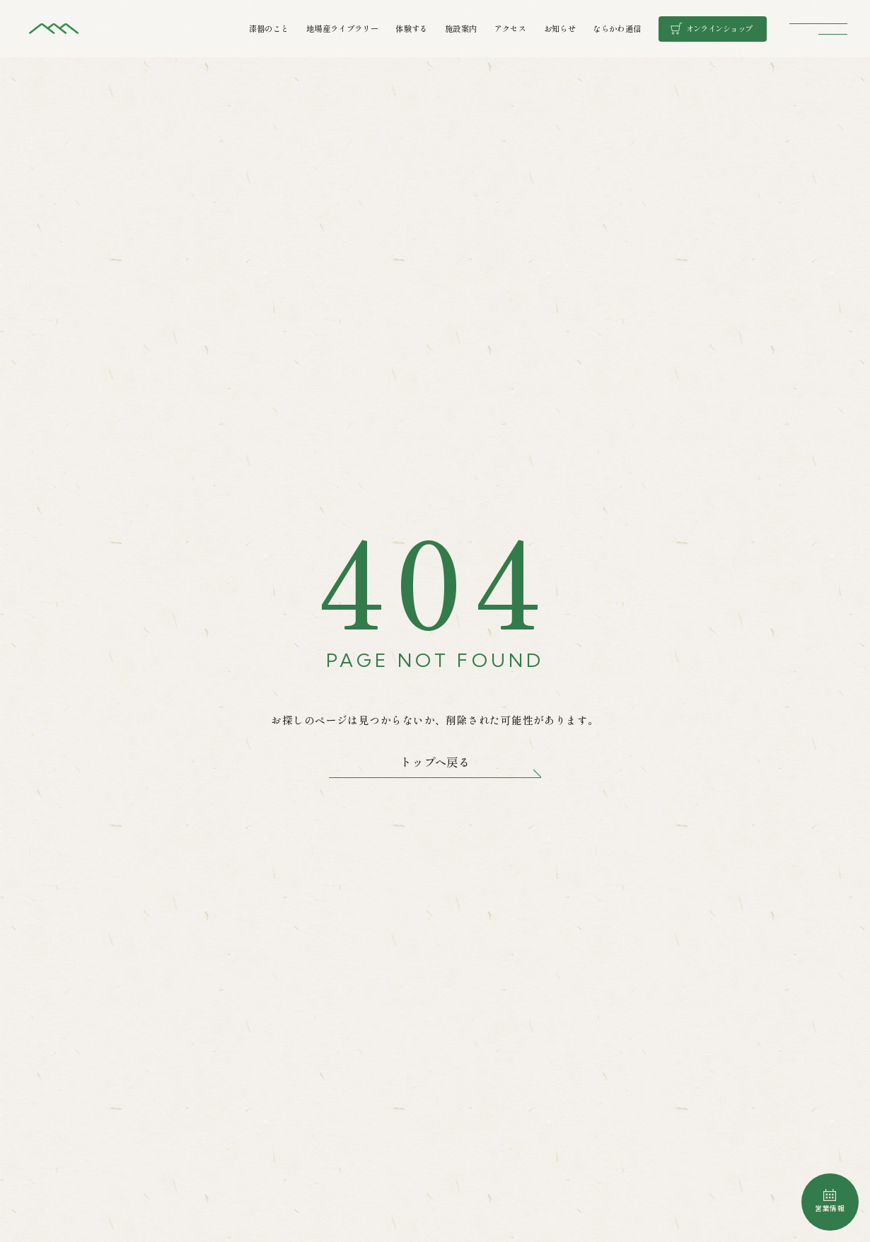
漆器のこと (269, 28)
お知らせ (560, 28)
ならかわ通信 (617, 28)
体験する (411, 28)
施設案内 (461, 28)
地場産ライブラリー (342, 28)
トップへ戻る (435, 761)
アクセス (510, 28)
